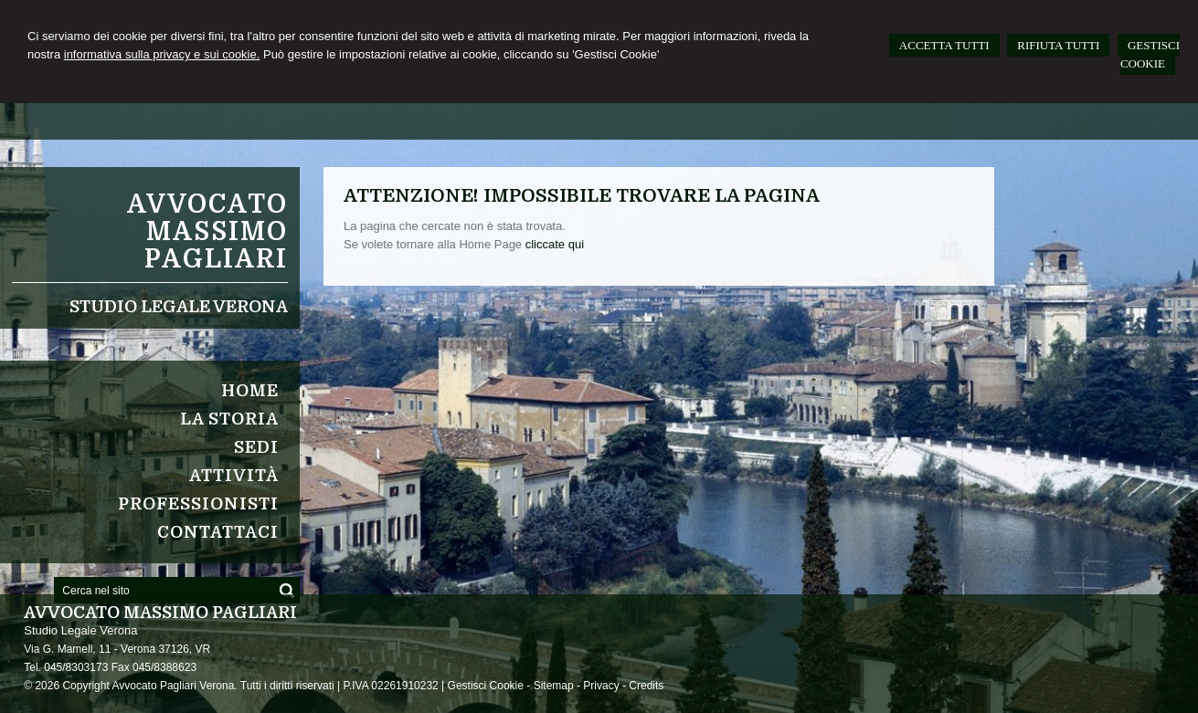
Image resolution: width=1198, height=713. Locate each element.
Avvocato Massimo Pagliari (207, 232)
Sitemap (554, 685)
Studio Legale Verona (178, 307)
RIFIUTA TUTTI (1058, 45)
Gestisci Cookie (486, 685)
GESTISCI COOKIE (1150, 54)
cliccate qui (554, 244)
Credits (646, 685)
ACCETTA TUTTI (944, 45)
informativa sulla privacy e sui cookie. (162, 54)
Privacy (601, 685)
